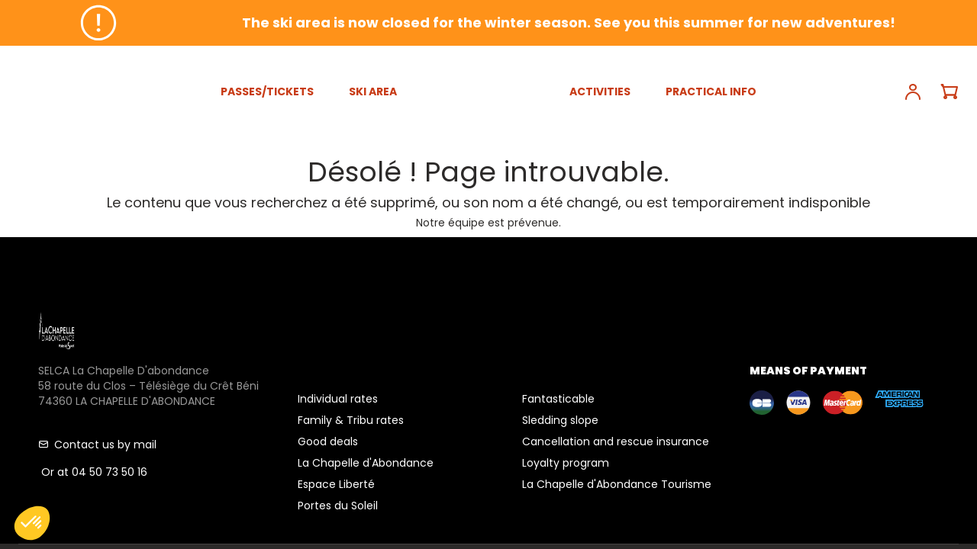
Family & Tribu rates (351, 420)
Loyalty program (565, 462)
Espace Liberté (336, 484)
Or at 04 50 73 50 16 (92, 472)
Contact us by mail (97, 444)
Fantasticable (558, 398)
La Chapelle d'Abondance (366, 462)
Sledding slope (560, 420)
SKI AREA (373, 91)
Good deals (328, 441)
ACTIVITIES (599, 91)
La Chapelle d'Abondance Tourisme (616, 484)
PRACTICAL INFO (711, 91)
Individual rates (338, 398)
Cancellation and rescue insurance (615, 441)
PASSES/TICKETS (267, 91)
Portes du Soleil (338, 505)
